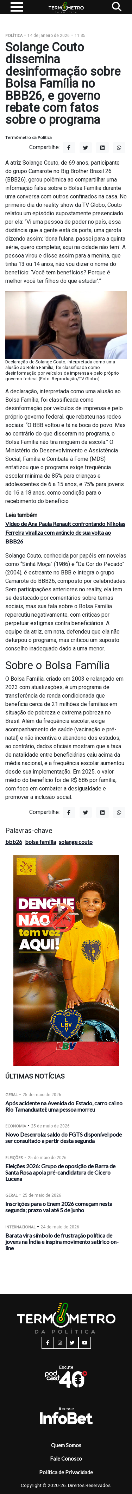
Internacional (20, 1226)
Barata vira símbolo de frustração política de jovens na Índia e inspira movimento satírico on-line (62, 1241)
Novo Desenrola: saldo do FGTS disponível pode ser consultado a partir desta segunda (63, 1137)
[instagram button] (60, 1343)
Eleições (14, 1157)
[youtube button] (84, 1343)
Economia (15, 1126)
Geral (11, 1094)
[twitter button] (72, 1343)
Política (14, 35)
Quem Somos (66, 1445)
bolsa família (40, 841)
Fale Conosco (66, 1458)
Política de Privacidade (66, 1472)
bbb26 (13, 841)
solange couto (76, 841)
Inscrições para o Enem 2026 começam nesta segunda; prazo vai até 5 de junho (58, 1206)
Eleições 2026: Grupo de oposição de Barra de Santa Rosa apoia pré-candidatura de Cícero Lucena (60, 1172)
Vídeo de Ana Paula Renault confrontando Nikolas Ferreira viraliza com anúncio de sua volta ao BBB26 (65, 532)
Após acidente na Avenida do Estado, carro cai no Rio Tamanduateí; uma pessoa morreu (63, 1106)
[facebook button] (48, 1343)
